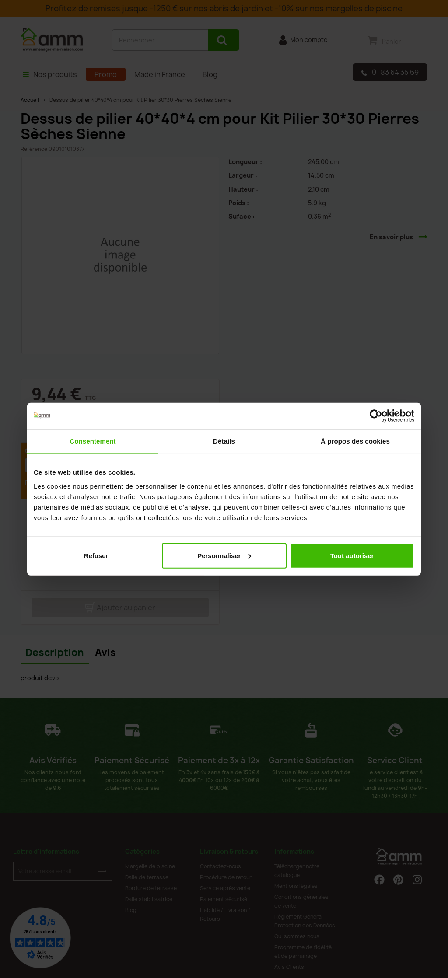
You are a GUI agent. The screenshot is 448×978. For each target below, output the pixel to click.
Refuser (96, 555)
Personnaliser (224, 555)
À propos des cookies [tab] (355, 441)
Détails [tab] (224, 441)
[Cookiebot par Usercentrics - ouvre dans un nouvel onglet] (376, 416)
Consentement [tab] (93, 441)
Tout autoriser (352, 555)
